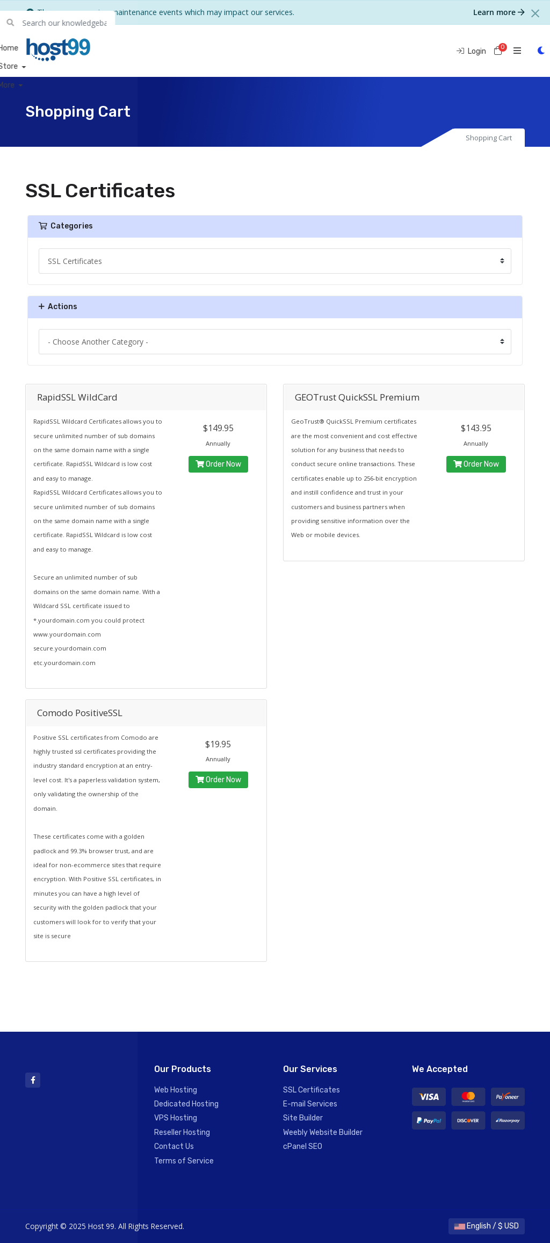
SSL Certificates (311, 1090)
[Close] (535, 13)
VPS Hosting (175, 1118)
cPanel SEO (302, 1146)
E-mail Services (310, 1104)
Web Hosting (175, 1090)
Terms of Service (184, 1161)
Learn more (499, 12)
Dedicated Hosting (186, 1104)
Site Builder (303, 1118)
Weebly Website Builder (323, 1132)
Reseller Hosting (182, 1132)
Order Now (218, 464)
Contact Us (174, 1146)
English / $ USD (486, 1226)
